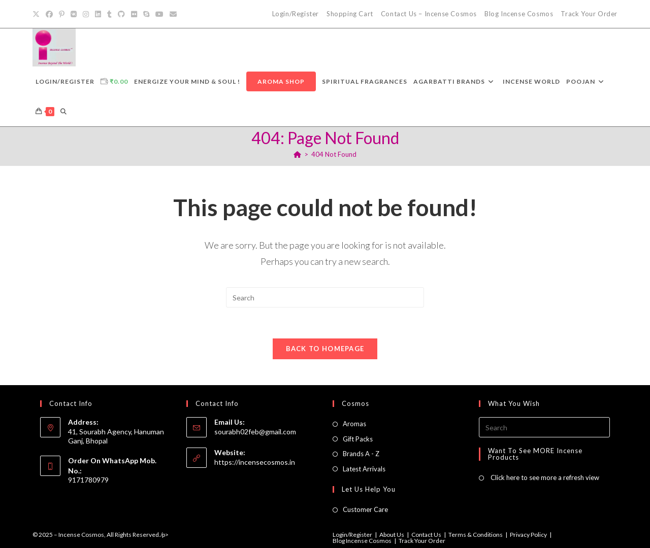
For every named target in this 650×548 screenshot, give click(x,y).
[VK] (74, 14)
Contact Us (426, 534)
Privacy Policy (528, 534)
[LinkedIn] (98, 14)
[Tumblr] (109, 14)
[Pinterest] (62, 14)
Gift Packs (358, 439)
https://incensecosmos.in (254, 462)
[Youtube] (159, 14)
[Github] (121, 14)
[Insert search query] (325, 297)
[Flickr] (134, 14)
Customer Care (365, 509)
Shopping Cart (350, 14)
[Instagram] (86, 14)
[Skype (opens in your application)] (146, 14)
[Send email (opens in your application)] (173, 14)
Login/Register (295, 14)
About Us (391, 534)
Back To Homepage (325, 349)
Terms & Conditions (475, 534)
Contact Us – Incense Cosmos (429, 14)
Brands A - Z (361, 454)
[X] (37, 14)
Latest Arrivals (364, 469)
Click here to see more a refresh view (544, 477)
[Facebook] (49, 14)
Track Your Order (589, 14)
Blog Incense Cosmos (518, 14)
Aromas (354, 424)
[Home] (297, 154)
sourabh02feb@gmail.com (255, 431)
